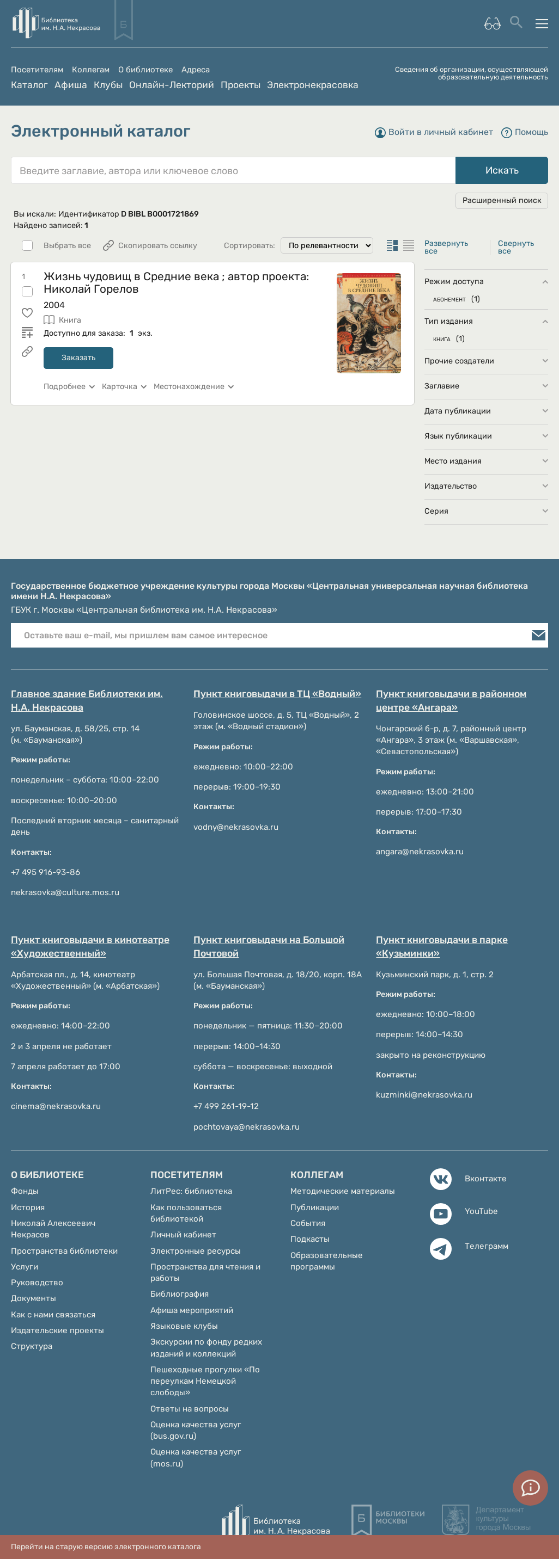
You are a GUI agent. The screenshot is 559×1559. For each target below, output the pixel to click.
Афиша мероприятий (191, 1310)
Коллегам (91, 70)
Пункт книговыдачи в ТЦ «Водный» (277, 693)
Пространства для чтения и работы (205, 1272)
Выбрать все (67, 246)
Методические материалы (342, 1191)
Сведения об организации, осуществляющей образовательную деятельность (471, 73)
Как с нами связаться (53, 1315)
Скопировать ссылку (157, 245)
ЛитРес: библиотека (191, 1191)
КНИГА (442, 338)
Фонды (25, 1191)
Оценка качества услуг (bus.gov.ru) (195, 1430)
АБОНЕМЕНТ (449, 299)
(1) (475, 299)
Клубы (108, 84)
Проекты (240, 84)
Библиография (179, 1294)
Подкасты (310, 1239)
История (28, 1207)
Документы (33, 1298)
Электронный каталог (101, 131)
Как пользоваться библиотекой (186, 1213)
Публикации (314, 1207)
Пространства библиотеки (64, 1251)
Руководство (37, 1282)
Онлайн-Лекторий (171, 84)
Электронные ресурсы (195, 1251)
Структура (31, 1346)
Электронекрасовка (313, 84)
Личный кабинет (183, 1235)
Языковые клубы (184, 1326)
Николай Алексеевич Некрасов (53, 1229)
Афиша (70, 84)
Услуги (24, 1267)
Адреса (195, 70)
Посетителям (37, 70)
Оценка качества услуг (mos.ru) (195, 1457)
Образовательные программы (326, 1261)
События (307, 1223)
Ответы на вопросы (189, 1409)
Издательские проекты (57, 1330)
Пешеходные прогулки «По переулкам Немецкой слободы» (205, 1381)
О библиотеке (145, 70)
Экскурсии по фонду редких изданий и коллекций (206, 1347)
